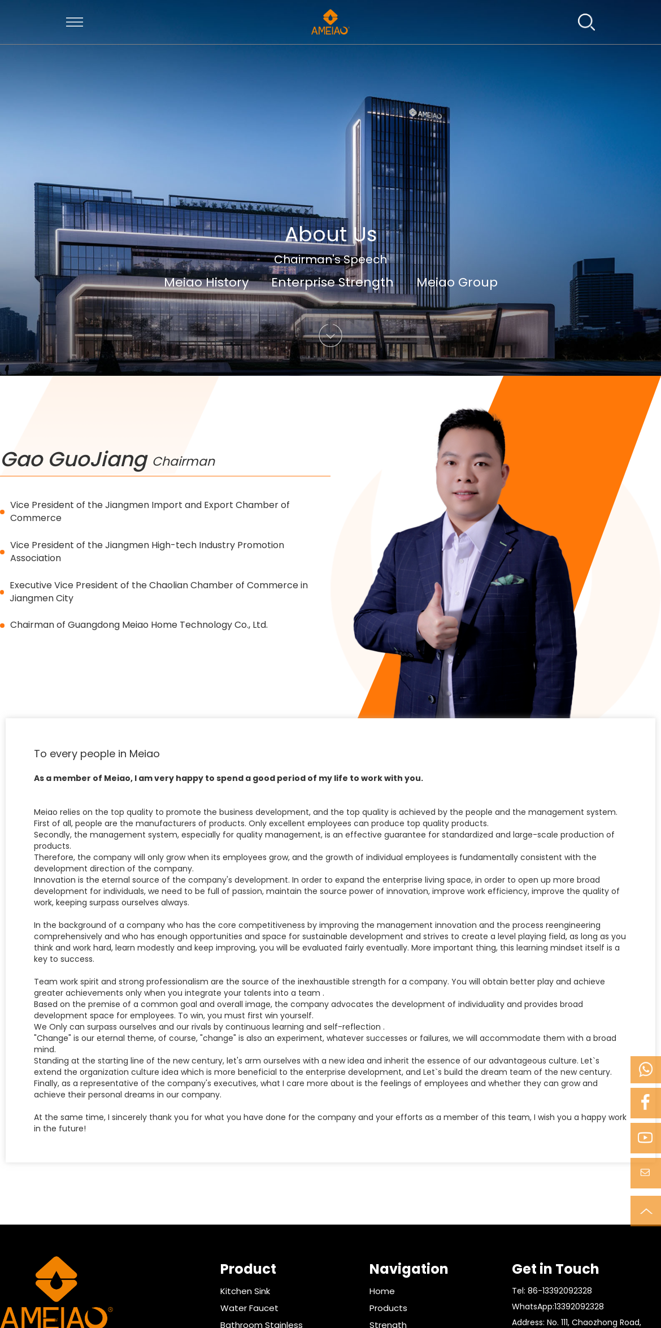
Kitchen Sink (245, 1291)
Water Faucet (249, 1308)
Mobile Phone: (644, 1070)
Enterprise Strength (332, 282)
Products (388, 1308)
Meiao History (206, 282)
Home (382, 1291)
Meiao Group (457, 282)
